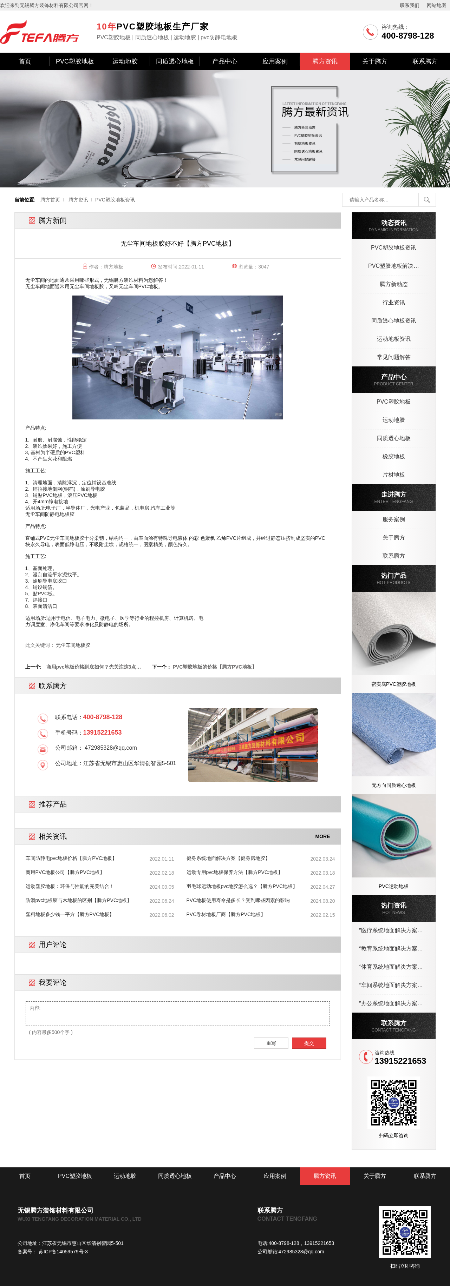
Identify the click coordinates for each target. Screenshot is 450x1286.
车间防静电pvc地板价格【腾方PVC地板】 (71, 858)
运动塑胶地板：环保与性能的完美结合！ (70, 886)
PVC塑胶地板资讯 (115, 200)
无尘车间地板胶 (87, 286)
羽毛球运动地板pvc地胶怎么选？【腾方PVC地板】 (242, 886)
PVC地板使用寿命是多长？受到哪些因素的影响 (238, 900)
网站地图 (436, 5)
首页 (25, 61)
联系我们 (409, 5)
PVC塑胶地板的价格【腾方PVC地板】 (215, 667)
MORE (322, 836)
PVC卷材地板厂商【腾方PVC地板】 (226, 914)
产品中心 (224, 61)
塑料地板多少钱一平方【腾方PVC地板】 (70, 914)
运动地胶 (125, 61)
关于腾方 (374, 61)
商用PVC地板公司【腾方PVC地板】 (65, 872)
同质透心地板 (175, 61)
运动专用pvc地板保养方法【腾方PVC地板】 (235, 872)
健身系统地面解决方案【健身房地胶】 (228, 858)
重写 (271, 1043)
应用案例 (275, 61)
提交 (309, 1043)
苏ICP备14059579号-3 (62, 1251)
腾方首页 (50, 200)
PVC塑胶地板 (75, 61)
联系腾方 (425, 61)
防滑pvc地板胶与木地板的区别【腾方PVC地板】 (79, 900)
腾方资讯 (325, 61)
